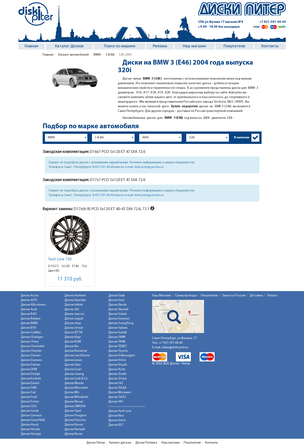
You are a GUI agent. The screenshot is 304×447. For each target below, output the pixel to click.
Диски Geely (30, 411)
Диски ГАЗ (115, 383)
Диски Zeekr (117, 374)
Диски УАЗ (115, 401)
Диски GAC (29, 406)
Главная (31, 46)
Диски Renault (75, 429)
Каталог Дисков (69, 46)
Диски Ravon (74, 424)
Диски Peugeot (75, 415)
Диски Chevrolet (32, 346)
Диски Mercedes (76, 388)
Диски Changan (32, 337)
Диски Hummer (75, 295)
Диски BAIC (29, 314)
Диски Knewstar (76, 351)
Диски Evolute (31, 378)
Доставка (256, 295)
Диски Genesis (31, 415)
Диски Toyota (118, 351)
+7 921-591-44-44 (273, 22)
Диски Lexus (73, 360)
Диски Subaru (117, 328)
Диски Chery (30, 341)
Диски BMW (29, 323)
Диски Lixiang (74, 374)
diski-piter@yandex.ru (149, 167)
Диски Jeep (73, 323)
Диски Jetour (74, 328)
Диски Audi (29, 309)
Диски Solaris (117, 314)
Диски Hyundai (75, 300)
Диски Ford (29, 397)
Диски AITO (29, 300)
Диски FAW (29, 388)
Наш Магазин (161, 295)
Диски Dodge (30, 374)
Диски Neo (116, 415)
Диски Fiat (28, 392)
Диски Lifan (73, 365)
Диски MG (72, 392)
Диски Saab (116, 295)
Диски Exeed (30, 383)
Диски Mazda (74, 383)
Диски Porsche (75, 420)
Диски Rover (74, 434)
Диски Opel (73, 411)
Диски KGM (73, 341)
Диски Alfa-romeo (33, 305)
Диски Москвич (119, 392)
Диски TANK (116, 341)
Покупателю (234, 46)
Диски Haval (29, 424)
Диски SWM (116, 337)
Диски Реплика (146, 442)
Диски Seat (116, 300)
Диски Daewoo (31, 360)
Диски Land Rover (77, 355)
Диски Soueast (118, 318)
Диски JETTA (74, 332)
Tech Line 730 (59, 259)
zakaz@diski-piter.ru (175, 347)
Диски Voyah (117, 365)
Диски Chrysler (31, 351)
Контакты (270, 46)
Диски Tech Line (119, 411)
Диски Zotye (117, 378)
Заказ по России (233, 295)
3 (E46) (110, 55)
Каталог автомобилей (73, 55)
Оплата (272, 295)
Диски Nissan (74, 401)
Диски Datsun (30, 365)
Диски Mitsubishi (76, 397)
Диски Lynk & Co (76, 378)
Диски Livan (73, 369)
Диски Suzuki (117, 332)
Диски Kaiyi (73, 337)
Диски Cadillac (31, 332)
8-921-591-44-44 (103, 167)
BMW (97, 55)
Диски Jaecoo (74, 314)
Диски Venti (117, 420)
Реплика (160, 46)
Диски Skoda (117, 305)
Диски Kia (71, 346)
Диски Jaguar (74, 318)
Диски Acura (29, 295)
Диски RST (115, 425)
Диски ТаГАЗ (117, 397)
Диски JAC (72, 309)
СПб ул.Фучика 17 (220, 22)
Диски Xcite (116, 369)
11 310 (70, 279)
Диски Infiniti (74, 305)
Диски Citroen (31, 355)
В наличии (241, 137)
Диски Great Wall (33, 420)
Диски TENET (117, 346)
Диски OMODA (75, 406)
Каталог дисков (120, 442)
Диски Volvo (117, 360)
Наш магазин (194, 46)
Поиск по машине (119, 46)
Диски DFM (29, 369)
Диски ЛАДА (117, 388)
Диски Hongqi (31, 434)
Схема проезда (186, 295)
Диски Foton (30, 401)
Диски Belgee (31, 318)
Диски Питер (95, 442)
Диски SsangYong (120, 323)
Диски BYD (28, 328)
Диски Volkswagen (121, 355)
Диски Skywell (118, 309)
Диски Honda (30, 429)
